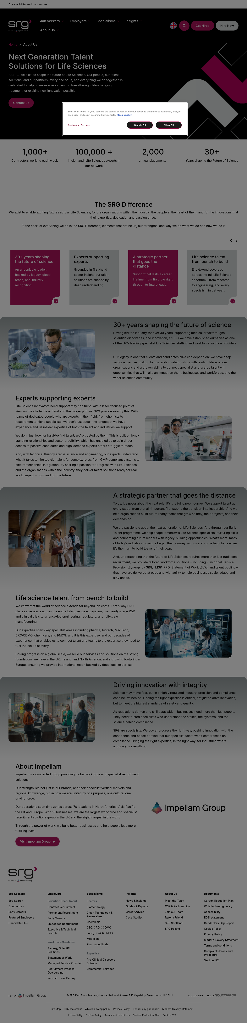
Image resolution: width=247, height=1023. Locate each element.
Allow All (169, 125)
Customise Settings (79, 125)
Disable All (140, 125)
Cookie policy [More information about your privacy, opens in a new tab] (124, 115)
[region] (125, 119)
